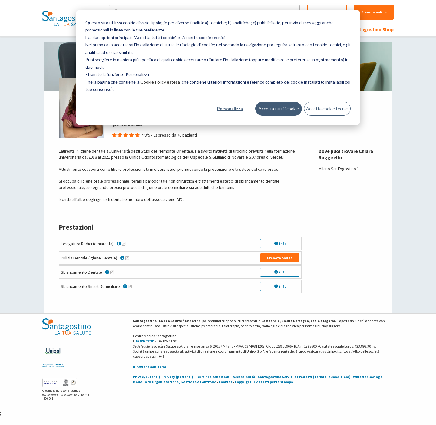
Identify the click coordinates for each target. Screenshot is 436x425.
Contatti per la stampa (273, 382)
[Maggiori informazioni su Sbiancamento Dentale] (112, 272)
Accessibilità (244, 376)
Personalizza (230, 108)
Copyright (243, 382)
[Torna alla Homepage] (65, 18)
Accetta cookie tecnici (327, 108)
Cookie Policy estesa (160, 81)
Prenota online (374, 12)
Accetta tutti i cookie (279, 108)
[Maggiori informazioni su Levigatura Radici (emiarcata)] (123, 243)
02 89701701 (145, 341)
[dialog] (218, 67)
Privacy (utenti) (146, 376)
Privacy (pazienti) (178, 376)
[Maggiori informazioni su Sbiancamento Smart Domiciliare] (130, 286)
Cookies (225, 382)
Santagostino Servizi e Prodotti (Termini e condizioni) (304, 376)
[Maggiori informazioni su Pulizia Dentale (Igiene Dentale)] (127, 257)
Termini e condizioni (213, 376)
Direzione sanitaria (149, 366)
